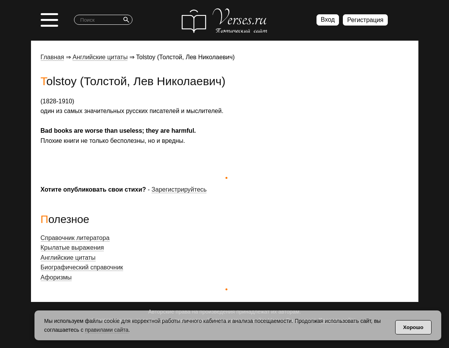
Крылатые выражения (72, 247)
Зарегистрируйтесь (178, 189)
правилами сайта (106, 330)
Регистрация (365, 20)
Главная (52, 57)
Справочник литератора (75, 238)
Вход (328, 19)
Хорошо (413, 327)
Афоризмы (56, 277)
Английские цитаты (99, 57)
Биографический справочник (82, 267)
